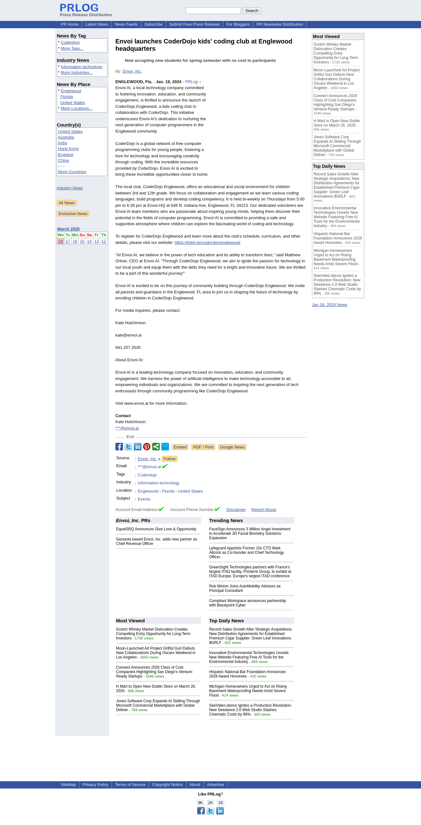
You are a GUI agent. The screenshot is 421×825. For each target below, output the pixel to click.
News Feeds (126, 24)
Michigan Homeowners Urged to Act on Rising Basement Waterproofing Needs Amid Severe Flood (248, 690)
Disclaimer (236, 509)
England (65, 154)
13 (96, 241)
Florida (66, 96)
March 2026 (68, 228)
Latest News (96, 24)
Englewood (71, 90)
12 (103, 241)
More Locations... (77, 108)
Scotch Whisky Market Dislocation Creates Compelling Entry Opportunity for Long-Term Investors (153, 633)
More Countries (72, 171)
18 (60, 241)
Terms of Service (130, 784)
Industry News (70, 188)
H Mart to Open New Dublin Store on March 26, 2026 (337, 123)
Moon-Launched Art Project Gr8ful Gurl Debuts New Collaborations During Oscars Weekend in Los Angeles (156, 652)
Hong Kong (68, 148)
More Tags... (72, 48)
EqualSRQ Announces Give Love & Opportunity (156, 529)
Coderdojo (70, 42)
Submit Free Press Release (194, 24)
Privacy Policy (95, 784)
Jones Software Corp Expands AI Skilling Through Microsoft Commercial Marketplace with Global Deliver (158, 705)
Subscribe (153, 24)
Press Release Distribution (86, 12)
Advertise (215, 784)
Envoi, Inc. (132, 71)
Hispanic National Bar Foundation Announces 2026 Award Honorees (338, 238)
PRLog (191, 81)
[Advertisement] (258, 125)
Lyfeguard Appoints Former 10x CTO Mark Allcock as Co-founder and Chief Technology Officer (246, 552)
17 (68, 241)
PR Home (70, 24)
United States (72, 102)
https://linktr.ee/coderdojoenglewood (207, 242)
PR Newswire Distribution (279, 24)
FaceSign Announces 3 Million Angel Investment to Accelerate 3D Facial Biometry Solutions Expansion (249, 533)
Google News (232, 447)
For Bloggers (238, 24)
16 (75, 241)
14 (89, 241)
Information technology (82, 66)
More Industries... (77, 72)
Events (144, 499)
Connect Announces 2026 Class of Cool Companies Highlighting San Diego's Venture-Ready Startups (154, 671)
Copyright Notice (167, 784)
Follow (170, 458)
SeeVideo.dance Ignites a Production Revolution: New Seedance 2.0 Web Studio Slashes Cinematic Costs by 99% (250, 710)
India (62, 143)
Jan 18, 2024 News (329, 304)
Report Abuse (263, 509)
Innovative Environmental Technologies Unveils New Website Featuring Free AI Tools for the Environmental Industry (249, 657)
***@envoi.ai (127, 428)
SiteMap (68, 784)
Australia (66, 137)
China (63, 160)
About (195, 784)
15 (82, 241)
